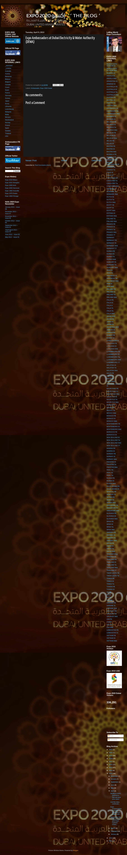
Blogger (75, 850)
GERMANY (110, 237)
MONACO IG (111, 418)
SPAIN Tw (110, 527)
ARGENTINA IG (112, 81)
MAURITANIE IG (112, 391)
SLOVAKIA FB (111, 513)
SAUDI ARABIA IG (113, 489)
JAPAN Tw (110, 324)
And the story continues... (115, 803)
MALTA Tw (110, 378)
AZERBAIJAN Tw (112, 111)
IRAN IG (109, 284)
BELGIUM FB (111, 133)
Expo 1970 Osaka (11, 193)
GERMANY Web (112, 246)
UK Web (109, 600)
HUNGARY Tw (112, 265)
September (115, 782)
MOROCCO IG (112, 435)
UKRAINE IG (111, 605)
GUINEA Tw (111, 256)
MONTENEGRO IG (113, 426)
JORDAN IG (111, 330)
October (114, 779)
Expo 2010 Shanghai (12, 182)
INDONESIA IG (112, 275)
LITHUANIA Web (112, 349)
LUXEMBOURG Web (114, 360)
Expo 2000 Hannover (12, 188)
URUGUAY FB (111, 611)
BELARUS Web (112, 130)
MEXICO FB (111, 405)
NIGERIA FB (111, 448)
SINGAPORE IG (112, 508)
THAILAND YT (112, 570)
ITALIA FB (110, 300)
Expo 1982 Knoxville (12, 191)
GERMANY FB (112, 240)
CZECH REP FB (112, 178)
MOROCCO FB (112, 432)
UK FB (109, 592)
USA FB (109, 619)
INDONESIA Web (112, 281)
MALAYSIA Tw (111, 368)
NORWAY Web (112, 459)
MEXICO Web (111, 413)
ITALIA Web (111, 313)
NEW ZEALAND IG (113, 437)
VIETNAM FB (111, 635)
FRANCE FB (111, 224)
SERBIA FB (111, 497)
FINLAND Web (112, 221)
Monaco (8, 117)
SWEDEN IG (111, 535)
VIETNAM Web (112, 641)
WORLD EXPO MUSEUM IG (112, 65)
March (113, 828)
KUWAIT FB (111, 335)
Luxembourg (9, 109)
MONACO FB (111, 416)
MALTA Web (111, 381)
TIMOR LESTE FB (113, 573)
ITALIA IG (110, 303)
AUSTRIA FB (111, 97)
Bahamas (8, 76)
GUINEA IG (110, 254)
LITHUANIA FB (112, 343)
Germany (8, 95)
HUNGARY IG (111, 262)
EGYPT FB (110, 205)
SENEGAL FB (111, 492)
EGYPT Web (111, 210)
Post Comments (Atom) (43, 165)
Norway (7, 122)
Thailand (8, 133)
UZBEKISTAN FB (112, 630)
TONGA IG (110, 581)
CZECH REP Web (113, 186)
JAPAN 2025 (111, 316)
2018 (111, 758)
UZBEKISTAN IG (112, 633)
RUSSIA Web (111, 483)
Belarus (7, 79)
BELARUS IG (111, 124)
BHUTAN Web (111, 152)
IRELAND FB (111, 289)
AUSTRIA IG (111, 100)
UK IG (109, 595)
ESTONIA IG (111, 213)
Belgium (8, 82)
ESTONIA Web (112, 216)
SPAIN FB (110, 521)
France (7, 93)
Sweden (8, 131)
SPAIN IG (110, 524)
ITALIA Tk (110, 308)
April (112, 791)
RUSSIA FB (111, 478)
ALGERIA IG (111, 73)
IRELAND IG (111, 292)
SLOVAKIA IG (111, 516)
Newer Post (31, 160)
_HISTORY (9, 66)
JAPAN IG (110, 322)
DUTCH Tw (110, 199)
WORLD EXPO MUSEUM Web (112, 69)
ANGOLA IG (111, 76)
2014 (111, 770)
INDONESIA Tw (112, 278)
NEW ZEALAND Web (114, 443)
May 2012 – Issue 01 (12, 237)
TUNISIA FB (111, 586)
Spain (7, 128)
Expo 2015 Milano (11, 180)
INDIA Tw (110, 273)
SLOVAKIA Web (112, 519)
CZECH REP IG (112, 181)
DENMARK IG (111, 189)
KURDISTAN (111, 332)
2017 (111, 761)
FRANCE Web (111, 232)
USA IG (109, 622)
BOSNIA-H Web (112, 160)
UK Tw (109, 597)
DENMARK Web (112, 194)
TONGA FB (110, 578)
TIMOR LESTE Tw (113, 576)
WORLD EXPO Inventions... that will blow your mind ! (115, 796)
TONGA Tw (110, 584)
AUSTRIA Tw (111, 103)
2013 (111, 773)
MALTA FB (110, 373)
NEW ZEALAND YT (113, 445)
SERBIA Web (111, 502)
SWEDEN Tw (111, 538)
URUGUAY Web (112, 616)
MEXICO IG (111, 407)
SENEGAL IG (111, 494)
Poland (7, 125)
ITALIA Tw (110, 311)
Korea (7, 103)
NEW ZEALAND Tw (113, 440)
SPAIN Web (111, 529)
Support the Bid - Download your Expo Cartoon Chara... (115, 820)
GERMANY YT (112, 248)
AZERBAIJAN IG (112, 108)
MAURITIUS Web (113, 402)
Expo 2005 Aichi (10, 185)
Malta (7, 114)
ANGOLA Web (111, 78)
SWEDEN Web (112, 540)
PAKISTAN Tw (111, 464)
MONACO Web (112, 421)
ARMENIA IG (111, 84)
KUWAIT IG (111, 338)
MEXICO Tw (111, 410)
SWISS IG (110, 546)
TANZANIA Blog (112, 554)
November (114, 776)
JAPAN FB (110, 319)
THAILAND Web (112, 567)
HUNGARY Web (112, 267)
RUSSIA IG (110, 481)
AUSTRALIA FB (112, 86)
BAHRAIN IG (111, 119)
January (114, 834)
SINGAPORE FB (112, 505)
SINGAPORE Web (113, 510)
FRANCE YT (111, 235)
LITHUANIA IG (112, 346)
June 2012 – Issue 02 (12, 234)
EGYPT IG (110, 208)
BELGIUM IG (111, 135)
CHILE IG (110, 172)
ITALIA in (110, 305)
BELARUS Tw (111, 127)
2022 (111, 749)
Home (64, 160)
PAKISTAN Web (112, 467)
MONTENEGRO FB (113, 424)
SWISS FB (110, 543)
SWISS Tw (110, 549)
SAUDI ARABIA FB (113, 486)
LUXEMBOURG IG (113, 354)
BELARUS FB (111, 122)
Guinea (7, 98)
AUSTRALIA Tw (112, 92)
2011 (111, 841)
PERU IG (110, 473)
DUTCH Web (111, 202)
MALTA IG (110, 376)
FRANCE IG (111, 227)
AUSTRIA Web (112, 105)
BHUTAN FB (111, 146)
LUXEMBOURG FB (113, 351)
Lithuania (8, 106)
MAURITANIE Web (113, 394)
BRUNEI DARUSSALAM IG (113, 163)
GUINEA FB (111, 251)
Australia (8, 71)
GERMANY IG (111, 243)
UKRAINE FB (111, 603)
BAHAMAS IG (111, 116)
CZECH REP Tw (112, 183)
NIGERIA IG (111, 451)
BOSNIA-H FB (111, 154)
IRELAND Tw (111, 294)
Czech (7, 87)
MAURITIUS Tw (112, 399)
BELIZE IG (110, 143)
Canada (7, 84)
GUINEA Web (111, 259)
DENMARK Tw (112, 191)
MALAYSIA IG (111, 365)
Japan (7, 101)
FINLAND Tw (111, 218)
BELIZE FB (110, 141)
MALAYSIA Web (112, 370)
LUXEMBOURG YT (113, 362)
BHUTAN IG (111, 149)
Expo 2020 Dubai (46, 88)
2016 (111, 764)
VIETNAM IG (111, 638)
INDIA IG (110, 270)
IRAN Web (110, 286)
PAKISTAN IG (111, 462)
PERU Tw (110, 475)
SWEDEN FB (111, 532)
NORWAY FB (111, 454)
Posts (111, 736)
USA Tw (109, 624)
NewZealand (9, 120)
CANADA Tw (111, 167)
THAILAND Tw (112, 565)
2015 (111, 767)
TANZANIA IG (111, 557)
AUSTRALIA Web (113, 95)
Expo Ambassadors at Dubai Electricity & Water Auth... (116, 810)
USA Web (110, 627)
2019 (111, 755)
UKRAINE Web (112, 608)
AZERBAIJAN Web (113, 114)
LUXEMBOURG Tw (113, 357)
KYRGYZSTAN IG (113, 341)
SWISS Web (111, 551)
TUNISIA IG (111, 589)
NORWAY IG (111, 456)
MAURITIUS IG (112, 397)
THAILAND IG (111, 562)
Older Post (96, 160)
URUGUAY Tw (111, 614)
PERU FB (110, 470)
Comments (112, 739)
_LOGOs (8, 68)
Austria (7, 74)
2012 (111, 838)
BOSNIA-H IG (111, 157)
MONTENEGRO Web (114, 429)
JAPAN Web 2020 (113, 327)
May (112, 788)
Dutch (7, 90)
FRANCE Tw (111, 229)
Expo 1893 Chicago (11, 196)
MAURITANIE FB (112, 388)
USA (6, 136)
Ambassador (35, 88)
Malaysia (8, 112)
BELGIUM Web (112, 138)
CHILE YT (110, 175)
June (113, 785)
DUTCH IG (110, 197)
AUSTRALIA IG (112, 89)
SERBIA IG (110, 500)
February (114, 831)
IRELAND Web (112, 297)
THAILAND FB (112, 559)
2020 (111, 752)
